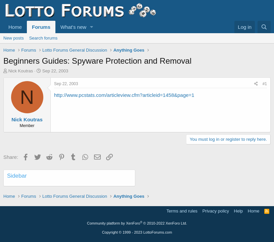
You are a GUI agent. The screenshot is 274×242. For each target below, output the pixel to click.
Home (15, 27)
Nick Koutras (20, 70)
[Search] (264, 27)
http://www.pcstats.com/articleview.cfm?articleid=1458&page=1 (124, 95)
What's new (73, 27)
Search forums (43, 38)
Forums (41, 27)
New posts (13, 38)
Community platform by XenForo (137, 223)
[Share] (256, 84)
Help (238, 211)
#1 (265, 83)
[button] (91, 27)
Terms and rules (182, 211)
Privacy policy (215, 211)
